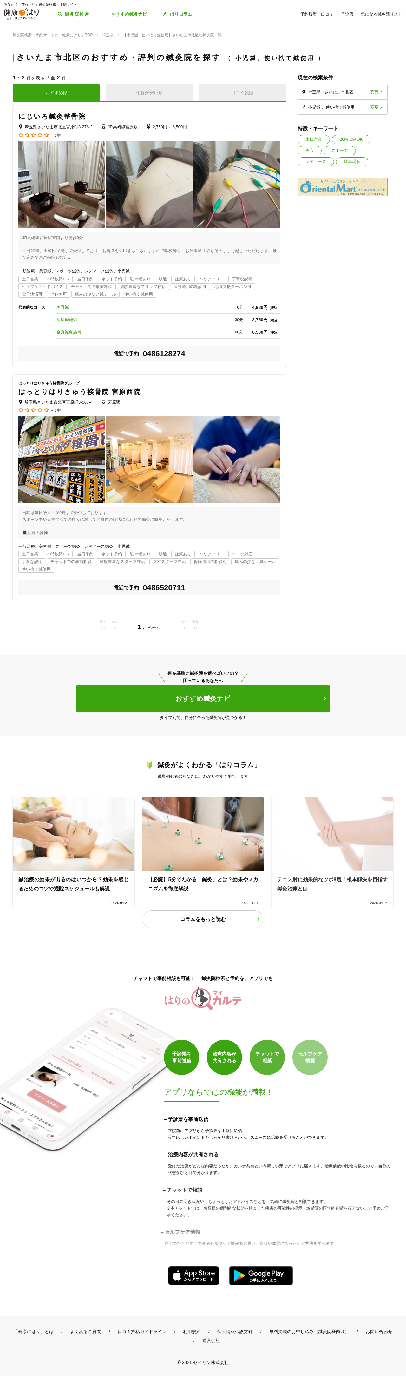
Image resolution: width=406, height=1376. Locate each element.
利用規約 (192, 1331)
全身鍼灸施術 (68, 332)
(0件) (58, 135)
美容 (309, 150)
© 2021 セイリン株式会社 (202, 1362)
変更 (374, 92)
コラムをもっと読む (203, 919)
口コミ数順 (242, 92)
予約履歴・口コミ (316, 14)
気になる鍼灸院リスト (381, 14)
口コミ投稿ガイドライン (142, 1331)
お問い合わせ (379, 1331)
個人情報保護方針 (235, 1331)
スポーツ (339, 150)
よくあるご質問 (85, 1331)
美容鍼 (62, 307)
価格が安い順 (149, 92)
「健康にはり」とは (34, 1331)
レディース (315, 161)
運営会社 (211, 1340)
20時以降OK (351, 139)
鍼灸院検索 (77, 14)
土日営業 (313, 139)
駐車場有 (352, 161)
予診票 (347, 14)
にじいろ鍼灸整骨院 (52, 116)
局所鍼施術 (66, 320)
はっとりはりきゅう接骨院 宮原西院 (79, 391)
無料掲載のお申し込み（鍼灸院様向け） (309, 1331)
